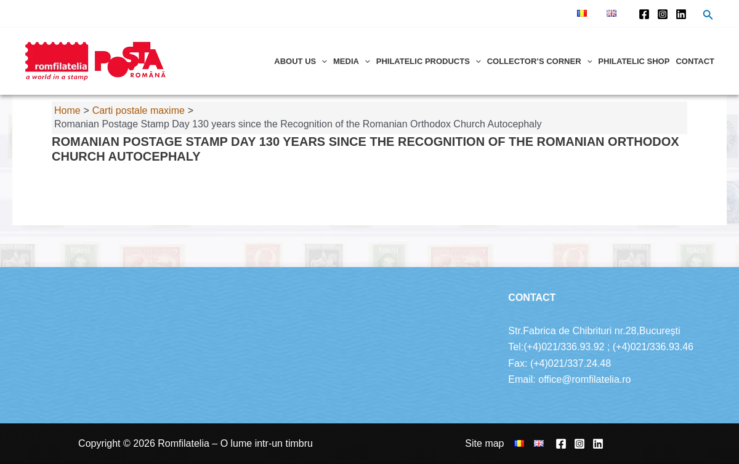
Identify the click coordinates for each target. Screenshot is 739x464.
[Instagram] (662, 14)
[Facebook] (644, 14)
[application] (321, 61)
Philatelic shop (633, 61)
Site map (484, 443)
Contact (695, 61)
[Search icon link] (708, 16)
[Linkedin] (681, 14)
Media (351, 61)
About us (300, 61)
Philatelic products (428, 61)
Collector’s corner (539, 61)
